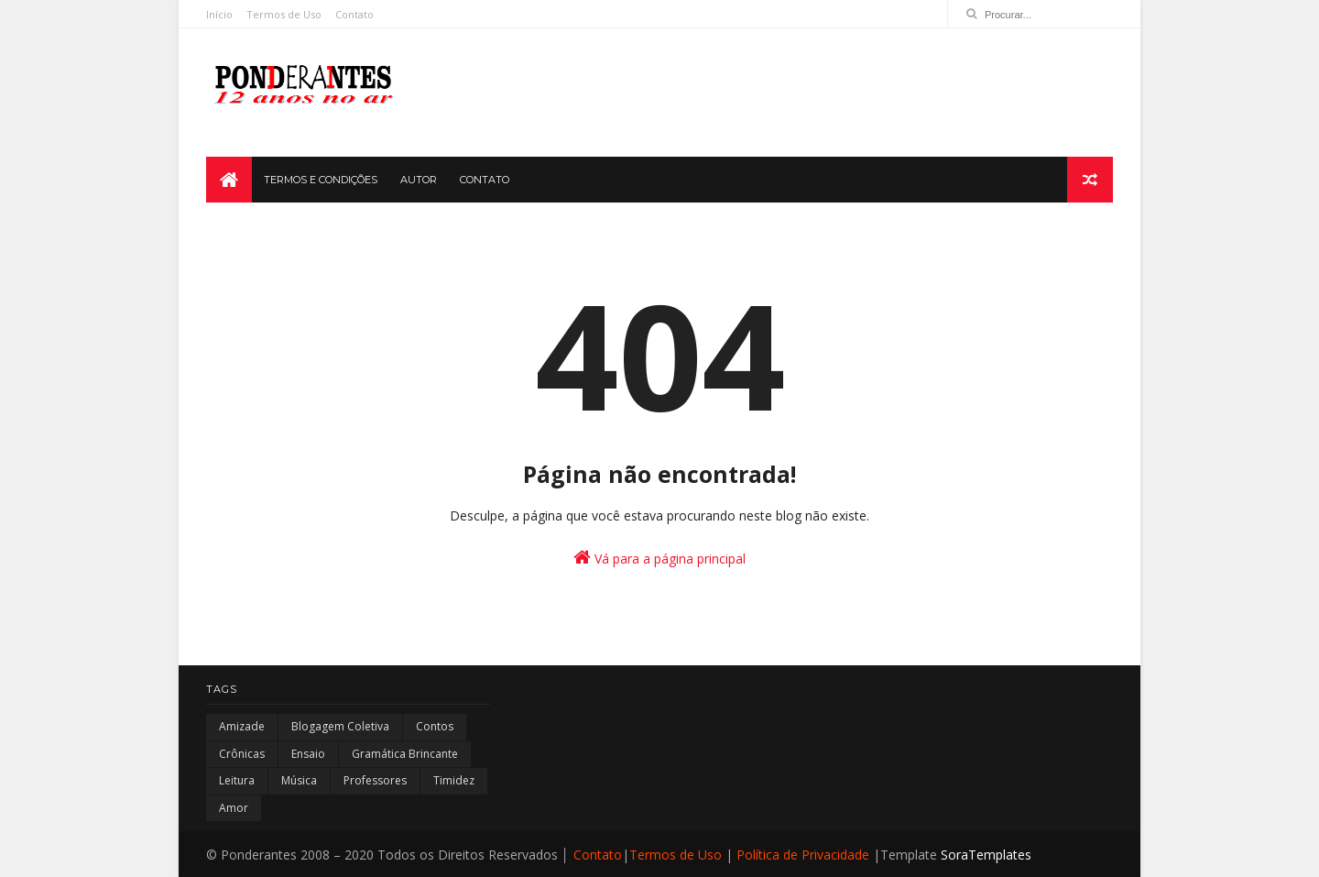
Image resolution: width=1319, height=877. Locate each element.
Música (299, 780)
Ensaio (308, 754)
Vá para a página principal (659, 557)
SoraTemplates (986, 854)
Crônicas (242, 754)
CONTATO (484, 179)
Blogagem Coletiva (340, 726)
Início (219, 14)
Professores (375, 780)
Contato (354, 14)
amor (233, 808)
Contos (434, 726)
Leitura (237, 780)
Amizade (242, 726)
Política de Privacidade (802, 854)
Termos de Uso (284, 14)
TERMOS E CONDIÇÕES (320, 179)
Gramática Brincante (405, 754)
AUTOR (418, 179)
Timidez (453, 780)
